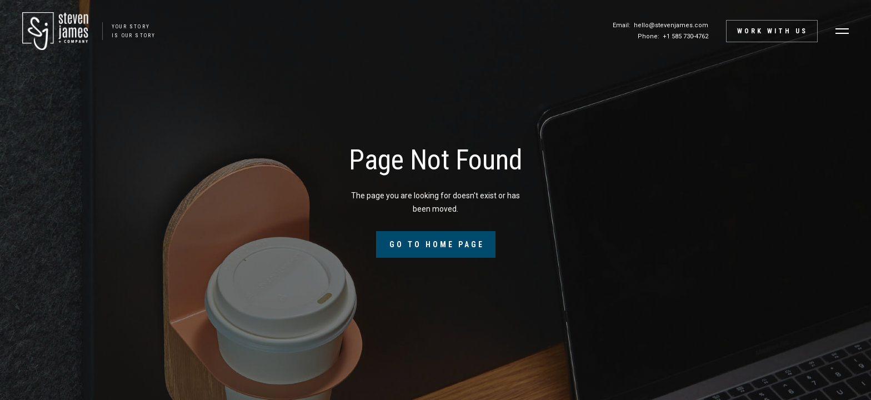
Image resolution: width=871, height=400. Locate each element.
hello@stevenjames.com (671, 25)
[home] (83, 31)
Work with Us (772, 31)
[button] (842, 31)
